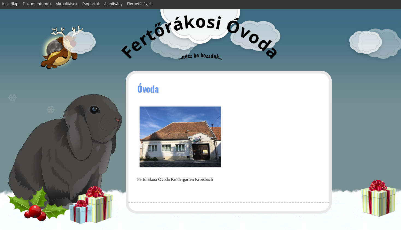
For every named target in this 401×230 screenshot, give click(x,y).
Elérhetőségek (139, 3)
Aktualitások (66, 3)
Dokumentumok (37, 3)
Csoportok (91, 3)
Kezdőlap (10, 3)
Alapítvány (113, 3)
